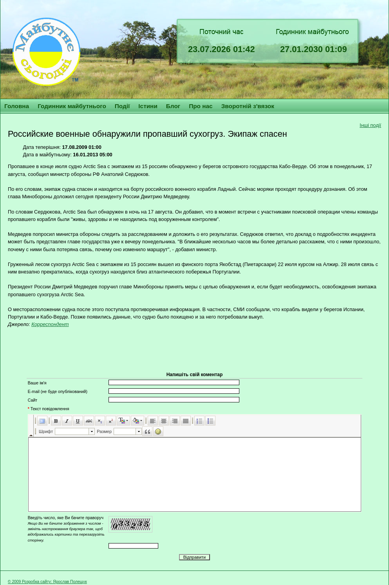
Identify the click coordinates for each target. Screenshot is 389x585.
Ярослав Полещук (70, 582)
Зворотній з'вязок (247, 106)
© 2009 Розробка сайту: (30, 582)
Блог (173, 106)
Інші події (370, 125)
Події (122, 106)
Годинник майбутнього (72, 106)
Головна (16, 106)
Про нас (200, 106)
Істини (147, 106)
